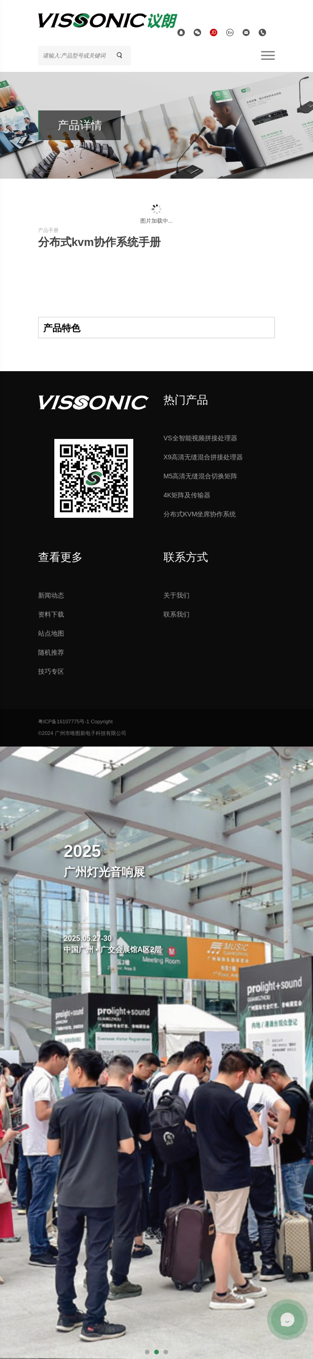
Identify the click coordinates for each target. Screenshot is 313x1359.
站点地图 (51, 633)
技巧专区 (51, 671)
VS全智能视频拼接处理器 (200, 438)
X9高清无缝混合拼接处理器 (203, 457)
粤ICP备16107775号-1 (63, 721)
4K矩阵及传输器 (186, 495)
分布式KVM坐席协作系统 (199, 514)
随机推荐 (51, 652)
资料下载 (51, 614)
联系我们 (176, 614)
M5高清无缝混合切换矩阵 (200, 476)
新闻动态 (51, 595)
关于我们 (176, 595)
